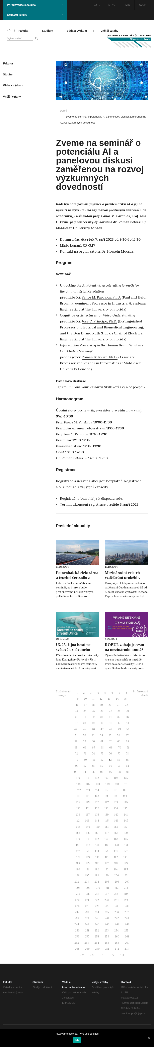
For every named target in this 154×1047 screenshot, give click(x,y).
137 (88, 814)
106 (78, 784)
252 (97, 930)
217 (107, 894)
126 (97, 802)
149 (88, 827)
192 (97, 869)
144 (97, 820)
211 (107, 888)
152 (116, 827)
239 (87, 918)
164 (116, 839)
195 (126, 869)
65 (76, 747)
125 (88, 802)
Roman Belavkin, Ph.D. (100, 357)
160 (78, 839)
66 (84, 747)
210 (98, 888)
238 (77, 918)
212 (117, 888)
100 (78, 778)
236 (116, 912)
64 (127, 741)
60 (93, 741)
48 (110, 729)
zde (119, 498)
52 (84, 735)
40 (101, 723)
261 (127, 936)
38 (84, 723)
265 (107, 942)
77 (119, 753)
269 (87, 948)
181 (106, 857)
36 (127, 717)
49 (119, 729)
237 (127, 912)
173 (87, 851)
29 (127, 711)
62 (110, 741)
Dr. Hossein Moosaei (118, 251)
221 (87, 900)
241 (107, 918)
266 (117, 942)
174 (97, 851)
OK (77, 1039)
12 (101, 698)
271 (107, 948)
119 (87, 796)
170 (117, 845)
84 (118, 759)
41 (110, 723)
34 (110, 717)
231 (127, 906)
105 (126, 778)
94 (84, 772)
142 (78, 820)
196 (77, 875)
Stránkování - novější (63, 693)
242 (116, 918)
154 (78, 833)
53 (93, 735)
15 (125, 698)
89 (101, 765)
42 (118, 723)
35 (118, 717)
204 (96, 881)
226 (77, 906)
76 (110, 753)
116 (115, 790)
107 (88, 784)
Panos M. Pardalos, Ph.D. (101, 297)
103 (106, 778)
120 (97, 796)
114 (97, 790)
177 (126, 851)
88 (93, 765)
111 (126, 784)
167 (88, 845)
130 (78, 808)
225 (126, 900)
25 (93, 711)
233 (87, 912)
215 (88, 894)
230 (117, 906)
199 (106, 875)
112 (79, 790)
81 (93, 759)
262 (76, 942)
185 (88, 863)
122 (116, 796)
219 (126, 894)
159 (126, 833)
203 (86, 881)
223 (106, 900)
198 (97, 875)
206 (117, 881)
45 (84, 729)
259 (107, 936)
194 (116, 869)
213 (126, 888)
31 (85, 717)
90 (110, 765)
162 (97, 839)
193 (106, 869)
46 (93, 729)
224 (116, 900)
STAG (112, 4)
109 (107, 784)
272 (117, 948)
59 (84, 741)
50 (128, 729)
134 (116, 808)
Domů (63, 110)
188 (116, 863)
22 (126, 705)
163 (106, 839)
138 (97, 814)
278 (122, 955)
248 (117, 924)
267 (127, 942)
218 (116, 894)
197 (87, 875)
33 (101, 717)
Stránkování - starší (140, 693)
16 (77, 705)
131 (87, 808)
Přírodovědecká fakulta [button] (35, 4)
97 (110, 772)
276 (102, 955)
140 (116, 814)
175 (106, 851)
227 (87, 906)
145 (107, 820)
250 (77, 930)
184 (78, 863)
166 (78, 845)
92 (127, 765)
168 (97, 845)
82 (101, 759)
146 (116, 820)
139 (107, 814)
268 (77, 948)
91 (119, 765)
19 (101, 705)
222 (97, 900)
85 (127, 759)
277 (112, 955)
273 (127, 948)
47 (101, 729)
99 (128, 772)
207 (127, 881)
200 (116, 875)
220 (77, 900)
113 (88, 790)
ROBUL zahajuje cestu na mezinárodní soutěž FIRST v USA (124, 649)
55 (110, 735)
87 (84, 765)
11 (93, 698)
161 (87, 839)
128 (116, 802)
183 (125, 857)
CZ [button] (96, 4)
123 (125, 796)
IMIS (127, 4)
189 (126, 863)
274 (82, 955)
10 (85, 698)
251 (87, 930)
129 (126, 802)
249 (127, 924)
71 (128, 747)
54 (101, 735)
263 (86, 942)
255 (126, 930)
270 (97, 948)
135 (125, 808)
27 (110, 711)
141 (126, 814)
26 (101, 711)
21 (118, 705)
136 (78, 814)
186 (97, 863)
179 (88, 857)
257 (87, 936)
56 (118, 735)
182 (116, 857)
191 (87, 869)
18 (93, 705)
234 (97, 912)
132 (97, 808)
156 (97, 833)
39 (93, 723)
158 (116, 833)
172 (78, 851)
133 (106, 808)
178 (78, 857)
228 (97, 906)
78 (127, 753)
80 (85, 759)
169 (107, 845)
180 (97, 857)
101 (87, 778)
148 (78, 827)
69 (110, 747)
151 (107, 827)
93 (75, 772)
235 (107, 912)
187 (107, 863)
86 (76, 765)
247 (107, 924)
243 (127, 918)
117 (124, 790)
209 (88, 888)
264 (96, 942)
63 (118, 741)
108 (98, 784)
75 (101, 753)
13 (109, 698)
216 (97, 894)
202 (76, 881)
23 (76, 711)
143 (87, 820)
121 (106, 796)
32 (93, 717)
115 (106, 790)
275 (92, 955)
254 (116, 930)
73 (84, 753)
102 (97, 778)
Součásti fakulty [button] (35, 14)
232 (77, 912)
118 (78, 796)
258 (97, 936)
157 (107, 833)
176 (116, 851)
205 (107, 881)
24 (84, 711)
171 (126, 845)
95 (93, 772)
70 (119, 747)
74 (93, 753)
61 (101, 741)
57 (127, 735)
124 (78, 802)
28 (119, 711)
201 (127, 875)
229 (107, 906)
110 (117, 784)
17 (85, 705)
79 (76, 759)
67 (93, 747)
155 (88, 833)
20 (109, 705)
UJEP (142, 4)
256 (77, 936)
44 (75, 729)
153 (126, 827)
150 (98, 827)
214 (78, 894)
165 (126, 839)
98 (119, 772)
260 (117, 936)
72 (76, 753)
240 (97, 918)
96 (101, 772)
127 (107, 802)
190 (78, 869)
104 (116, 778)
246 (97, 924)
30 (76, 717)
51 (76, 735)
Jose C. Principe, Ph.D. (99, 321)
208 (78, 888)
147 (126, 820)
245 (87, 924)
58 (76, 741)
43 (127, 723)
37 (76, 723)
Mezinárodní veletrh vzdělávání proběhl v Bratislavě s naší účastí (124, 577)
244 (76, 924)
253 (106, 930)
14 (117, 698)
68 (102, 747)
